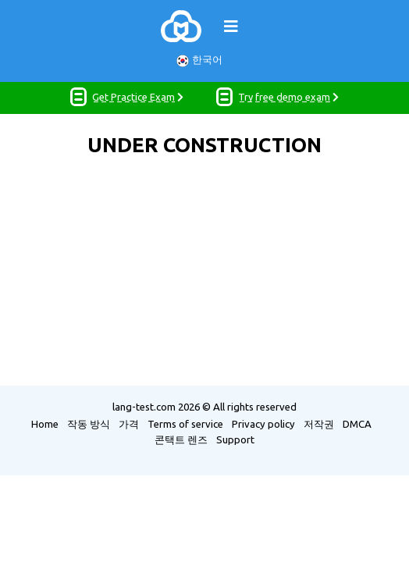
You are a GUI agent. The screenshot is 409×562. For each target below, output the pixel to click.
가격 (129, 423)
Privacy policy (263, 423)
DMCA (357, 423)
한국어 (199, 60)
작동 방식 (88, 423)
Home (45, 423)
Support (235, 439)
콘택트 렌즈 (181, 439)
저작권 (319, 423)
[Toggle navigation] (231, 26)
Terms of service (185, 423)
